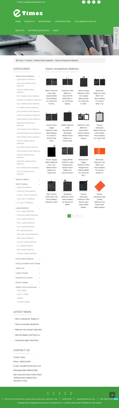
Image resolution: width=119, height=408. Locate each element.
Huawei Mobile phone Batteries (25, 91)
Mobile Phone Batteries (44, 60)
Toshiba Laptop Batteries (27, 253)
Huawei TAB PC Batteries (27, 195)
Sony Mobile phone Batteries (28, 111)
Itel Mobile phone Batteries (27, 147)
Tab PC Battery (22, 184)
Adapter (20, 298)
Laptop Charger (22, 273)
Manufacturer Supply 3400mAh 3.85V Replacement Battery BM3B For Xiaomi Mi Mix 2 (83, 167)
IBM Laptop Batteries (25, 238)
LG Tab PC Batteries (25, 203)
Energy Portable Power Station (28, 263)
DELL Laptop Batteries (26, 223)
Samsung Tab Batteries (26, 191)
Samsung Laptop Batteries (27, 215)
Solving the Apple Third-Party (26, 340)
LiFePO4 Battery (63, 21)
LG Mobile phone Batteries (27, 108)
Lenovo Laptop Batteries (27, 242)
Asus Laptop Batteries (26, 219)
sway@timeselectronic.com (30, 366)
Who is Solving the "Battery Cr (27, 319)
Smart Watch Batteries (25, 259)
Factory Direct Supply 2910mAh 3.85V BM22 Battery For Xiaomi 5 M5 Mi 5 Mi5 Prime (51, 133)
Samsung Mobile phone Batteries (26, 84)
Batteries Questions (38, 30)
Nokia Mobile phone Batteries (28, 119)
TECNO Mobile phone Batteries (26, 142)
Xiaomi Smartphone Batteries (66, 60)
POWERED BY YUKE (88, 403)
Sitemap (99, 403)
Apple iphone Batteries (26, 79)
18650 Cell (20, 268)
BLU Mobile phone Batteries (28, 168)
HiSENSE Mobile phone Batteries (26, 162)
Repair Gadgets (22, 282)
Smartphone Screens (24, 278)
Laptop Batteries (22, 208)
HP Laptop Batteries (25, 230)
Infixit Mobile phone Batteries (28, 151)
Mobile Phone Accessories (26, 287)
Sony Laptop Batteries (26, 227)
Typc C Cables (23, 294)
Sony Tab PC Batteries (26, 199)
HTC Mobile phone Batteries (28, 96)
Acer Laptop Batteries (25, 211)
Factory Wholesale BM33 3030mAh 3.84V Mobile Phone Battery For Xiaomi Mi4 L (99, 133)
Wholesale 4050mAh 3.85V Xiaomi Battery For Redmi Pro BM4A (67, 199)
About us (19, 30)
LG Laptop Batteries (25, 246)
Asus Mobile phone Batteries (28, 104)
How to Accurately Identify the (27, 324)
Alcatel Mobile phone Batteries (29, 133)
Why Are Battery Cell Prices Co (27, 335)
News (55, 30)
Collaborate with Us (85, 21)
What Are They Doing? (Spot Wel (28, 330)
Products (30, 21)
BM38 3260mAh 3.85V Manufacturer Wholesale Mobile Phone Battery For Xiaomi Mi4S (67, 133)
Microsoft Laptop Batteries (27, 234)
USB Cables (22, 290)
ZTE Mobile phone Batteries (28, 129)
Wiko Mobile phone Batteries (28, 137)
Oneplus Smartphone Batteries (29, 100)
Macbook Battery (22, 179)
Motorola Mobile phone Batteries (26, 124)
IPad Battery (44, 21)
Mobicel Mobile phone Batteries (25, 156)
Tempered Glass (23, 302)
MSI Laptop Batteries (25, 250)
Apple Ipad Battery (24, 187)
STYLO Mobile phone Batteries (25, 172)
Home (18, 21)
